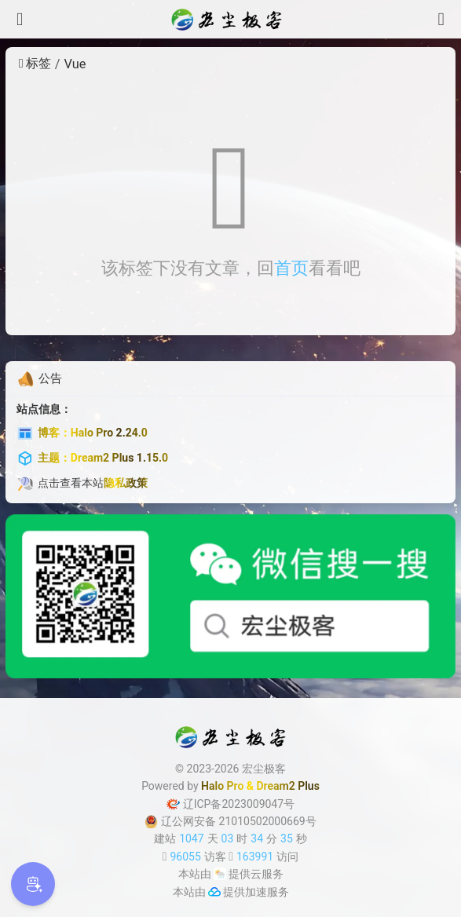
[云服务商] (220, 874)
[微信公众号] (230, 596)
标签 (35, 63)
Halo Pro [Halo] (222, 786)
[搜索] (441, 19)
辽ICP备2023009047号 (230, 804)
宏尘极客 (264, 768)
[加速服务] (214, 892)
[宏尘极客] (231, 20)
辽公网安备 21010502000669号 (230, 821)
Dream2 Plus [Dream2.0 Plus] (288, 786)
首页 (291, 268)
